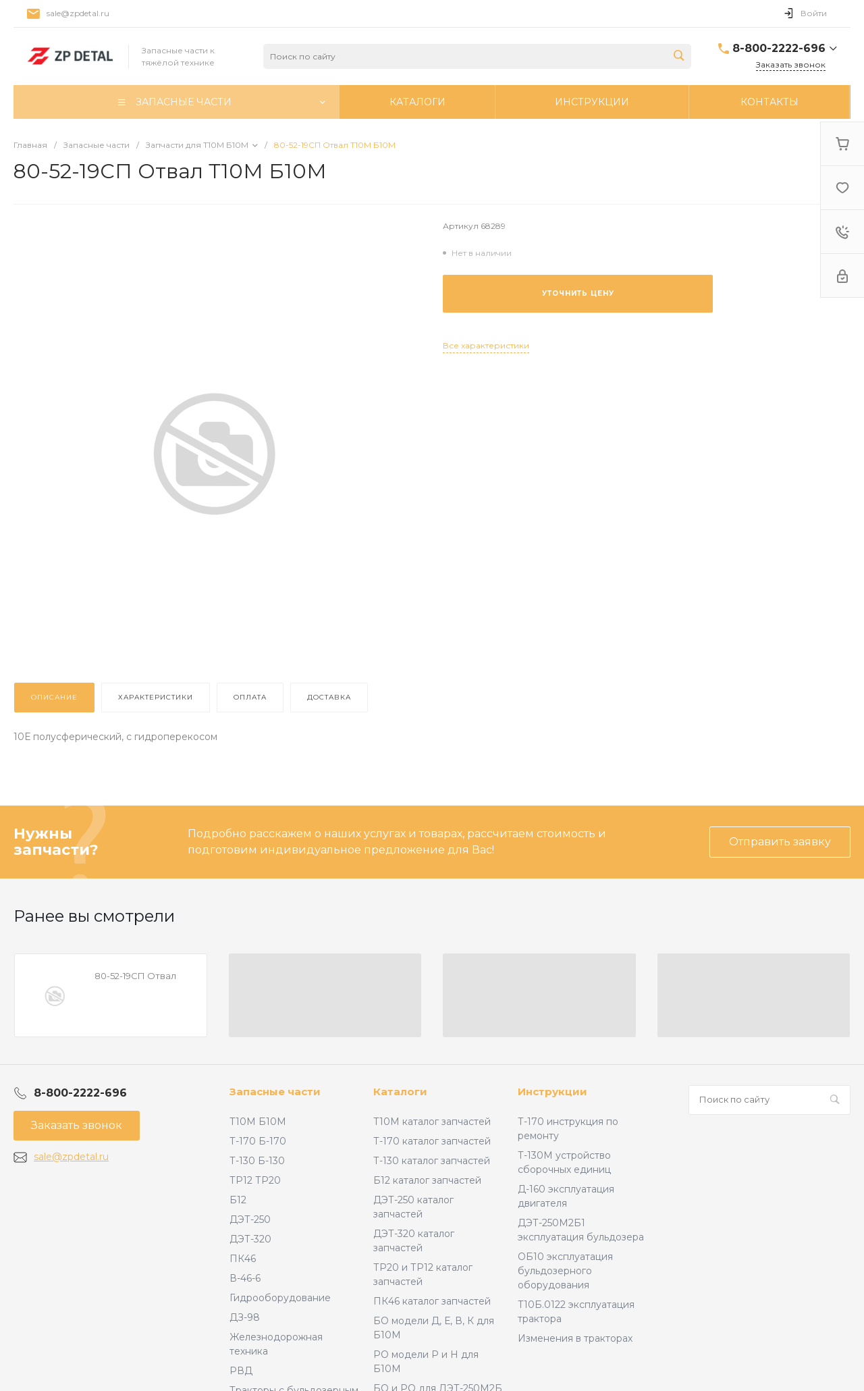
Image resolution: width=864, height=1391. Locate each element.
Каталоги (400, 1091)
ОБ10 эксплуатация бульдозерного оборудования (565, 1271)
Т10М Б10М (258, 1122)
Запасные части (275, 1091)
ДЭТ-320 (250, 1239)
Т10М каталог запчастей (432, 1122)
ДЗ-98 (245, 1317)
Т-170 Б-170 (258, 1141)
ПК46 (243, 1259)
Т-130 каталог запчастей (431, 1161)
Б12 (238, 1200)
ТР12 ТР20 (255, 1180)
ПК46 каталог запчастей (432, 1301)
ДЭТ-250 (250, 1219)
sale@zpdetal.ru (78, 13)
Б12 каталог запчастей (427, 1180)
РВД (241, 1371)
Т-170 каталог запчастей (432, 1141)
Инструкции (552, 1091)
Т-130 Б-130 (257, 1161)
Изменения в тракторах (575, 1338)
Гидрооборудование (280, 1298)
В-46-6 (245, 1278)
